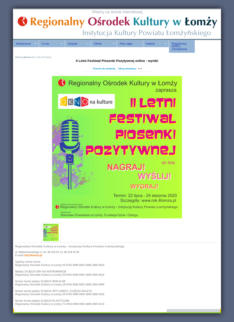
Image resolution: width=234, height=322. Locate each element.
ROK (50, 24)
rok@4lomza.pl (33, 255)
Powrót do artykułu (104, 68)
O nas (51, 43)
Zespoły (77, 43)
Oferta (103, 43)
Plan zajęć (126, 43)
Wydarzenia (25, 43)
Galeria (155, 43)
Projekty (47, 57)
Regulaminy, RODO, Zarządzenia (179, 46)
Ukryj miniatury (127, 68)
